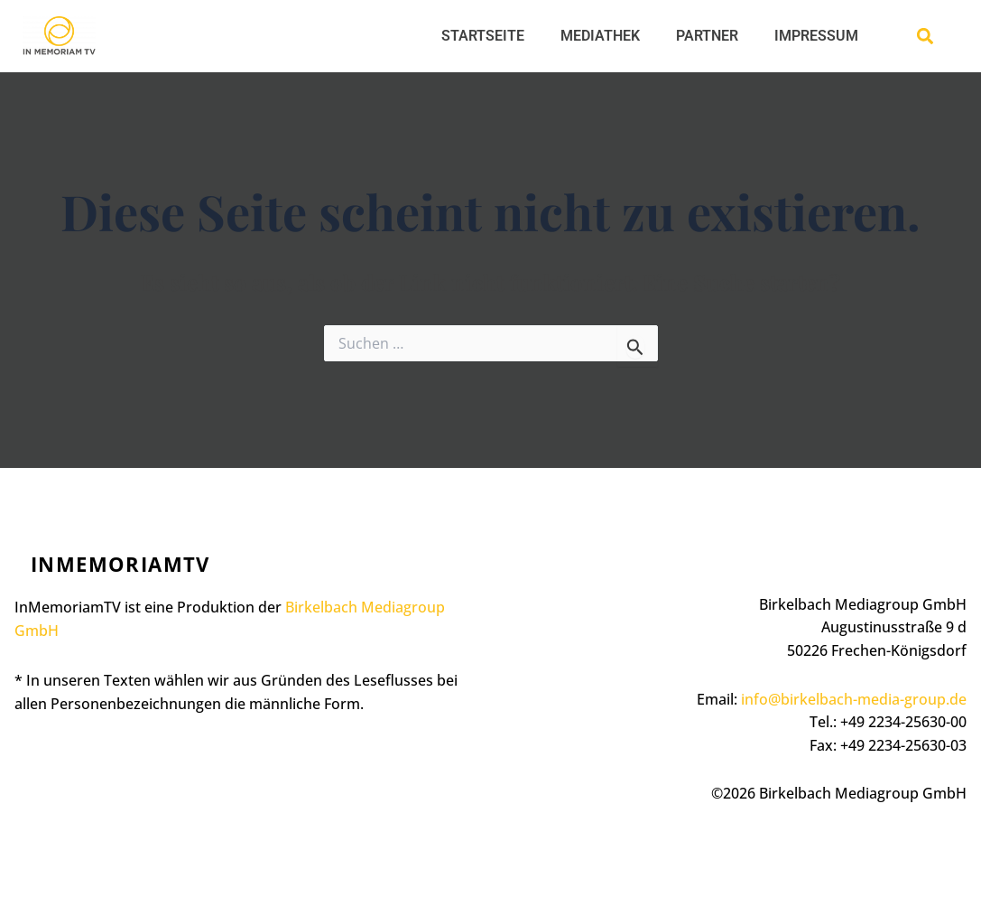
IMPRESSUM (816, 35)
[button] (925, 36)
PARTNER (707, 35)
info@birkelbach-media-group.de (854, 699)
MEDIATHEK (600, 35)
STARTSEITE (482, 35)
